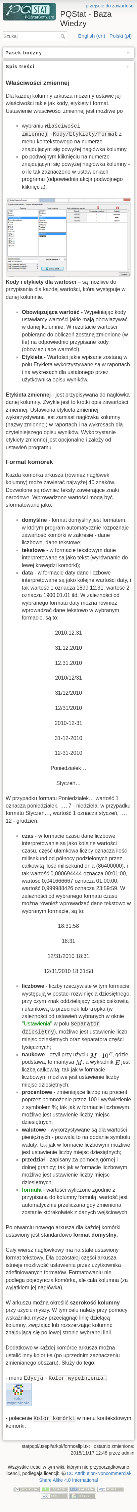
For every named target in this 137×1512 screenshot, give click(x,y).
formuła (32, 1190)
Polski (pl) (120, 36)
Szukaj (63, 36)
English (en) (91, 36)
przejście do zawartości (110, 5)
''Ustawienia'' (37, 1023)
